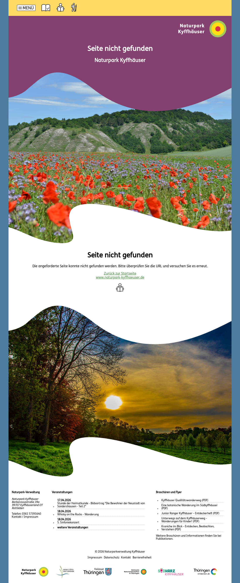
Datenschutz (111, 557)
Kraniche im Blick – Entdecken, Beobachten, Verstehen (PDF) (187, 528)
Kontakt (126, 557)
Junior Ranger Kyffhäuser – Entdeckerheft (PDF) (190, 513)
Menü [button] (28, 8)
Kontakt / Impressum (25, 517)
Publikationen (164, 539)
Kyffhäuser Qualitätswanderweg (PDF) (184, 500)
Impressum (95, 557)
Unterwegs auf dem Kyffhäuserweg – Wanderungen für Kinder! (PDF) (184, 520)
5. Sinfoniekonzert (68, 521)
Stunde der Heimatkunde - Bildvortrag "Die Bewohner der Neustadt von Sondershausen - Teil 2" (101, 503)
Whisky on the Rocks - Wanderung (78, 513)
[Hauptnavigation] (26, 8)
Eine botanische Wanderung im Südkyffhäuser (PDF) (189, 507)
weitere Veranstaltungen (72, 527)
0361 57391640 (31, 513)
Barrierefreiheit (142, 557)
